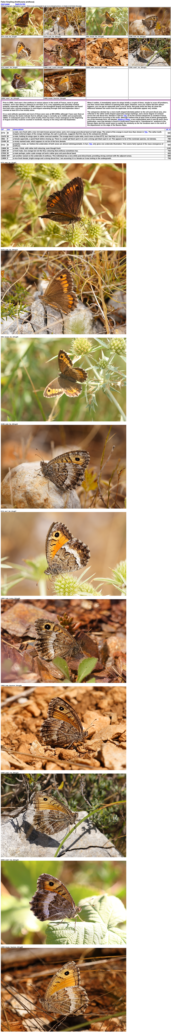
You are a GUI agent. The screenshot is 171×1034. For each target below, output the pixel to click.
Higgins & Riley (124, 119)
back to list (20, 4)
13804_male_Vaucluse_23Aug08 (11, 685)
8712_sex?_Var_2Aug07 (8, 511)
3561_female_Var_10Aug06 (9, 337)
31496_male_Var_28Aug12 (9, 424)
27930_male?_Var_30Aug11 (10, 773)
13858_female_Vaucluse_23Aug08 (12, 947)
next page (5, 4)
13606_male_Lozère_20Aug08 (10, 598)
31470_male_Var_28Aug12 (9, 250)
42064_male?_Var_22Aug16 (10, 860)
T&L (125, 116)
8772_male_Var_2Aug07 (8, 162)
